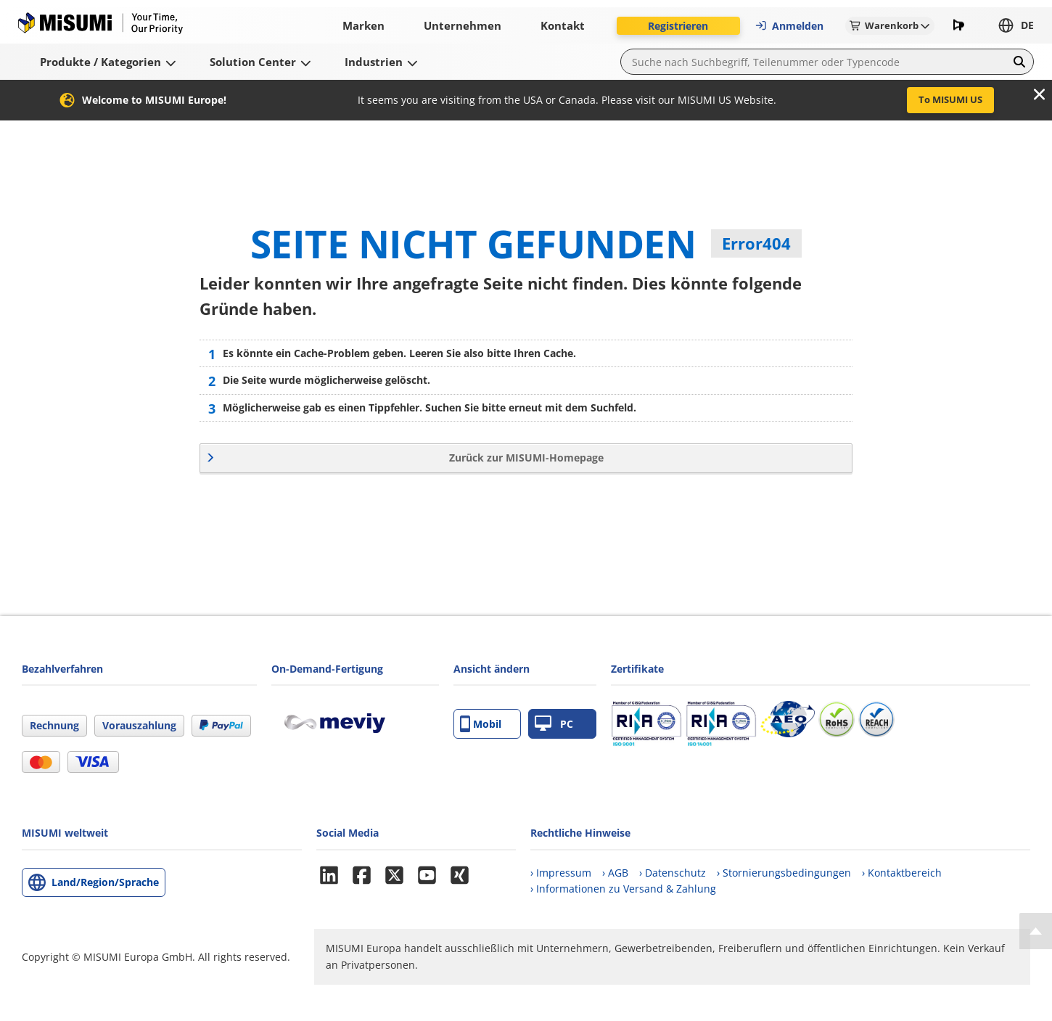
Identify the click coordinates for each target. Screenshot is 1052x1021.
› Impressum (560, 872)
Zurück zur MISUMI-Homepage (526, 457)
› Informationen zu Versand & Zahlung (623, 888)
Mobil (480, 723)
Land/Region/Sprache (105, 882)
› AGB (615, 872)
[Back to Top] (1035, 931)
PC (554, 723)
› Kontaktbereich (902, 872)
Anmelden (789, 26)
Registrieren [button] (678, 26)
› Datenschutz (672, 872)
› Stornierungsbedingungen (784, 872)
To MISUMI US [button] (950, 99)
